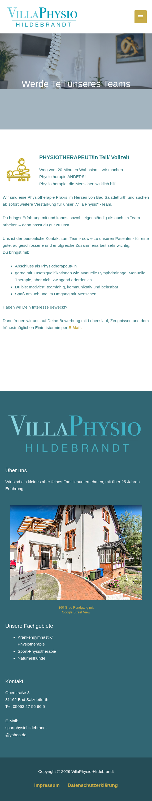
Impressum (47, 785)
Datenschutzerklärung (93, 785)
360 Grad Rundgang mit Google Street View (75, 610)
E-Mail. (75, 327)
